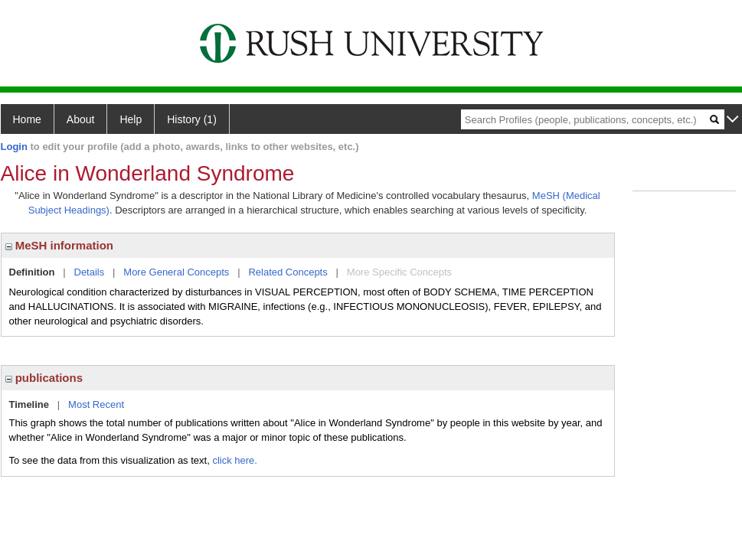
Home (27, 119)
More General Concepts (176, 272)
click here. (234, 460)
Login (14, 146)
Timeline (29, 404)
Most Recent (96, 404)
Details (89, 272)
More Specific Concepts (399, 272)
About (81, 119)
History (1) (192, 119)
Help (130, 119)
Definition (32, 272)
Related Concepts (287, 272)
